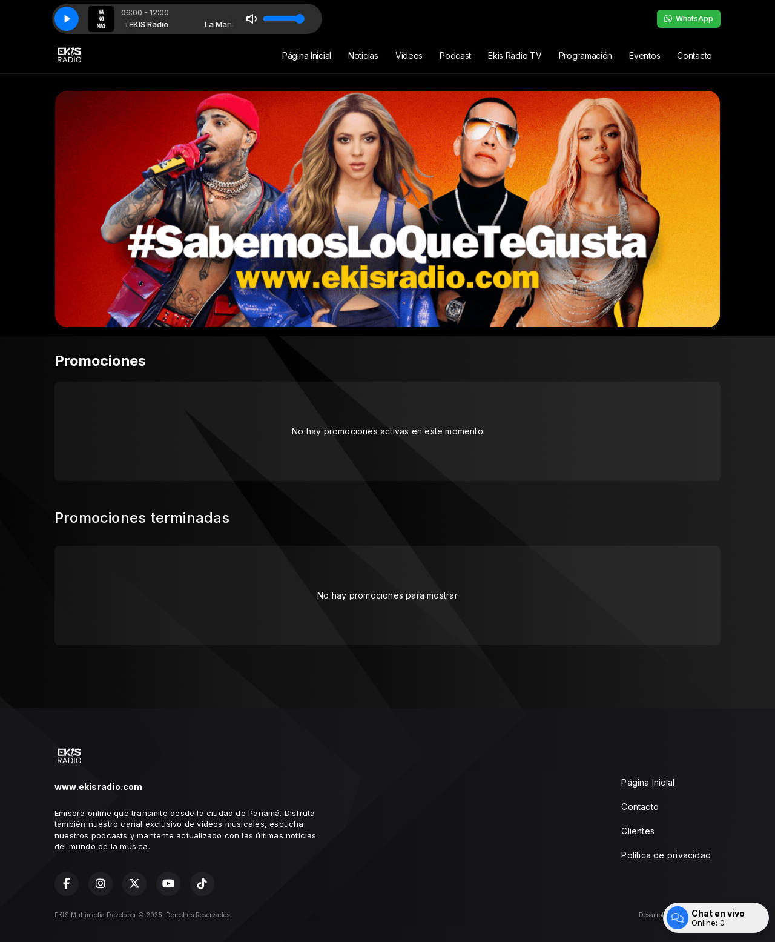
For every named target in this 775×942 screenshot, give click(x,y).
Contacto (694, 55)
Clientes (638, 831)
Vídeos (409, 55)
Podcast (455, 55)
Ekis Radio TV (514, 55)
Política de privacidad (666, 855)
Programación (586, 55)
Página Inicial (306, 55)
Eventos (644, 55)
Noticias (363, 55)
